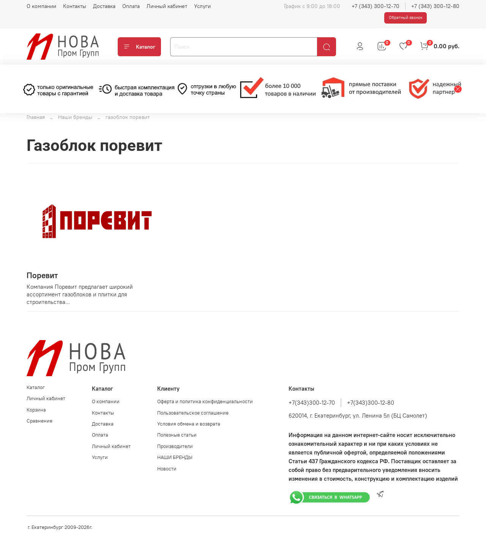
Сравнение (39, 421)
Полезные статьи (177, 435)
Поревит (42, 275)
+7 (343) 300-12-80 (435, 6)
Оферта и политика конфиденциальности (205, 401)
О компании (41, 6)
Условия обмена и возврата (188, 424)
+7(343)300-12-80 (370, 402)
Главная (36, 117)
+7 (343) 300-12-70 (375, 6)
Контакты (74, 6)
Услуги (202, 6)
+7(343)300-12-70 (312, 402)
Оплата (131, 6)
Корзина (36, 410)
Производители (175, 446)
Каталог (139, 46)
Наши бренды (75, 117)
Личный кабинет (167, 6)
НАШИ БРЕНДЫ (175, 457)
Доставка (104, 6)
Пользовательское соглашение (193, 413)
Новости (167, 469)
